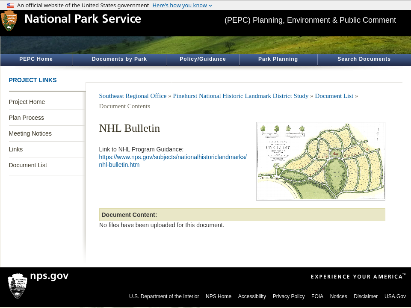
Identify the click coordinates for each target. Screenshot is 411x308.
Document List (28, 165)
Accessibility (252, 296)
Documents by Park (119, 59)
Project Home (27, 101)
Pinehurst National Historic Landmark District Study (241, 95)
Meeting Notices (30, 133)
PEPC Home (36, 59)
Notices (338, 296)
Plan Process (26, 117)
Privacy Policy (289, 296)
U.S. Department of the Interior (164, 296)
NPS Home (218, 296)
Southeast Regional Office (133, 95)
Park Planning (278, 59)
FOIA (317, 296)
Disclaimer (366, 296)
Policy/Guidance (203, 59)
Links (16, 149)
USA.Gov (395, 296)
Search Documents (364, 59)
